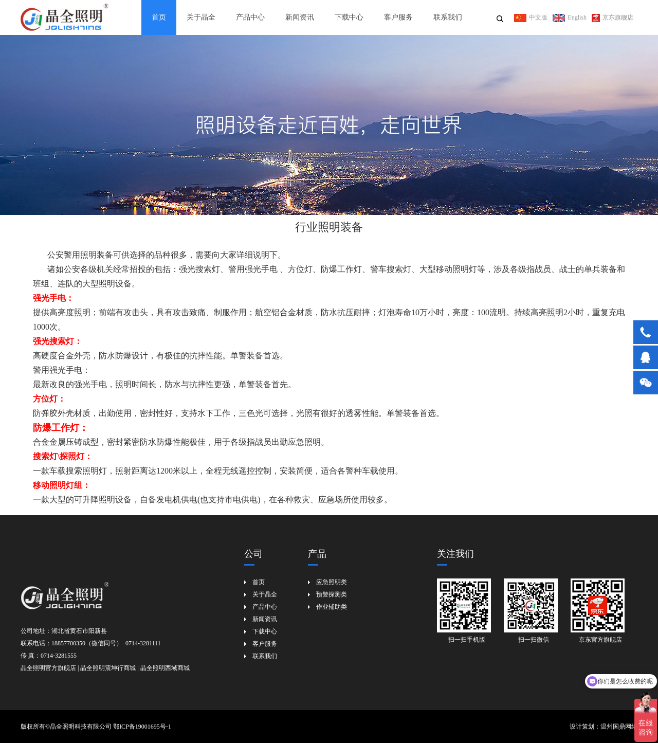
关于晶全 (201, 17)
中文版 (530, 17)
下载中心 (349, 17)
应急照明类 (331, 582)
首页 (159, 17)
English (570, 17)
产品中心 (250, 17)
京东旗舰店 (612, 17)
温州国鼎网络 (618, 726)
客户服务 (398, 17)
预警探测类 (331, 594)
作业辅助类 (331, 606)
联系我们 (447, 17)
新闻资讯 (299, 17)
